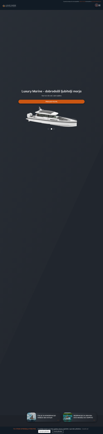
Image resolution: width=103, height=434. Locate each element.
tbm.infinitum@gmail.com (96, 1)
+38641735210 (82, 1)
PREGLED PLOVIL (52, 102)
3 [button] (54, 129)
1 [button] (48, 129)
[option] (52, 65)
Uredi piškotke (58, 431)
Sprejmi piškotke (44, 431)
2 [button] (51, 129)
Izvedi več (85, 429)
